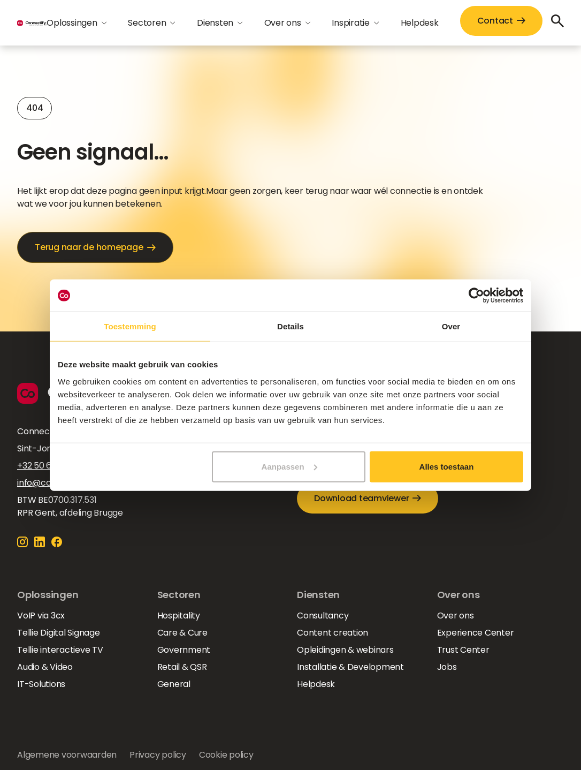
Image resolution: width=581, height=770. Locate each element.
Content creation (332, 632)
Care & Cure (182, 632)
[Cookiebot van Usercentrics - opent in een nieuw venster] (476, 296)
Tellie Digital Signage (58, 632)
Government (184, 650)
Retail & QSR (182, 667)
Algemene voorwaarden (67, 755)
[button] (76, 23)
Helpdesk (420, 23)
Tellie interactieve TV (60, 650)
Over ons (455, 615)
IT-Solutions (41, 684)
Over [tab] (451, 326)
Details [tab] (290, 326)
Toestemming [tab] (130, 326)
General (173, 684)
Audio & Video (45, 667)
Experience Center (475, 632)
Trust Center (463, 650)
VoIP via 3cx (41, 615)
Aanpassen (289, 466)
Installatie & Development (350, 667)
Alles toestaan (446, 466)
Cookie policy (226, 755)
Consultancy (322, 615)
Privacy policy (157, 755)
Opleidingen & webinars (345, 650)
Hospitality (178, 615)
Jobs (447, 667)
